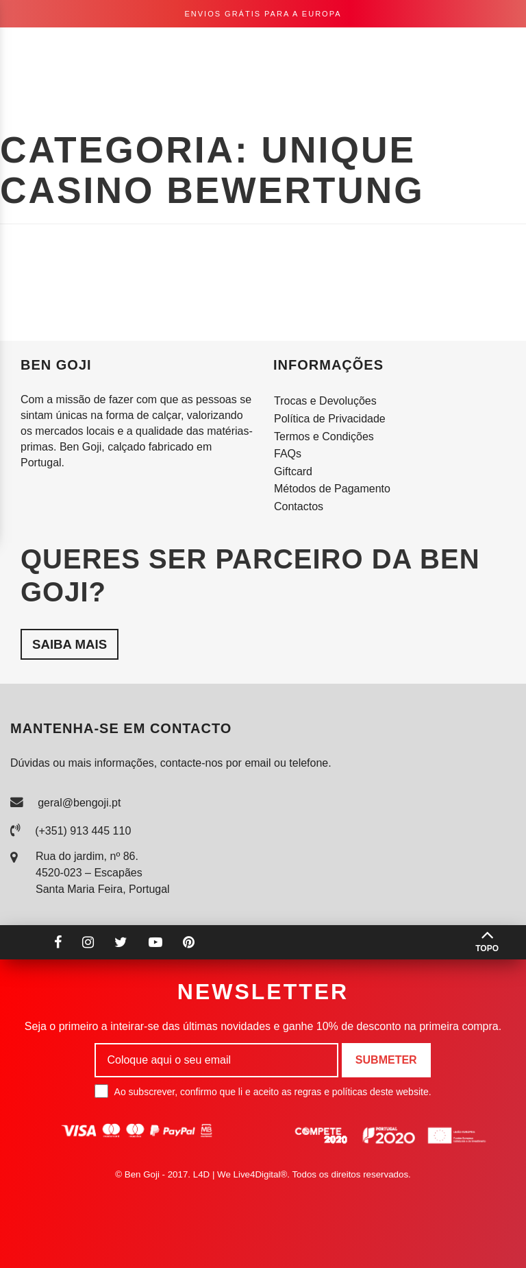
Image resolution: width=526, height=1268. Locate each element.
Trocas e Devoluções (325, 401)
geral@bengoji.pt (79, 803)
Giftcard (293, 471)
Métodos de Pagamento (332, 488)
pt (369, 46)
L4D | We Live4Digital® (240, 1174)
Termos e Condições (324, 436)
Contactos (298, 506)
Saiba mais (69, 644)
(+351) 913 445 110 (83, 831)
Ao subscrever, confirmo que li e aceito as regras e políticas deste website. (263, 1091)
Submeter (386, 1060)
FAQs (287, 453)
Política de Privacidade (330, 418)
